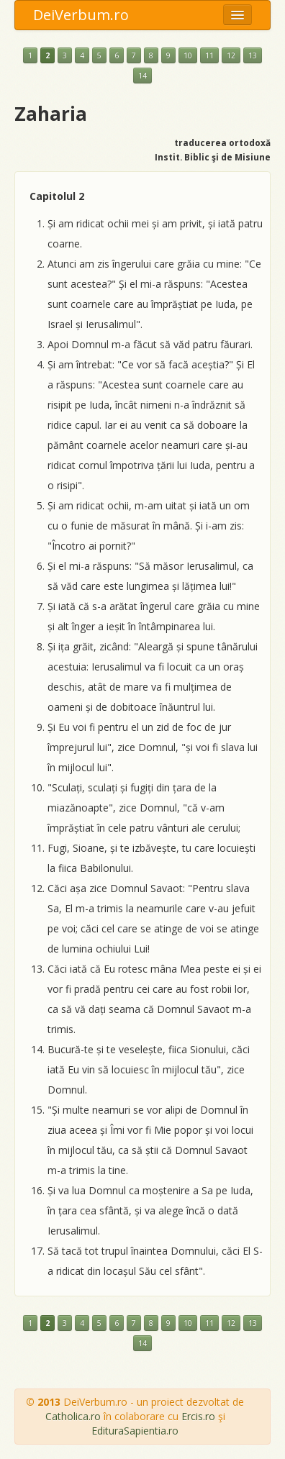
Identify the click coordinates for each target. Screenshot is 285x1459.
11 (209, 55)
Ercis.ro (198, 1416)
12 (231, 55)
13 (252, 55)
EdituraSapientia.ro (134, 1430)
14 (142, 76)
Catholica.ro (73, 1416)
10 (188, 55)
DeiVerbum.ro (81, 14)
